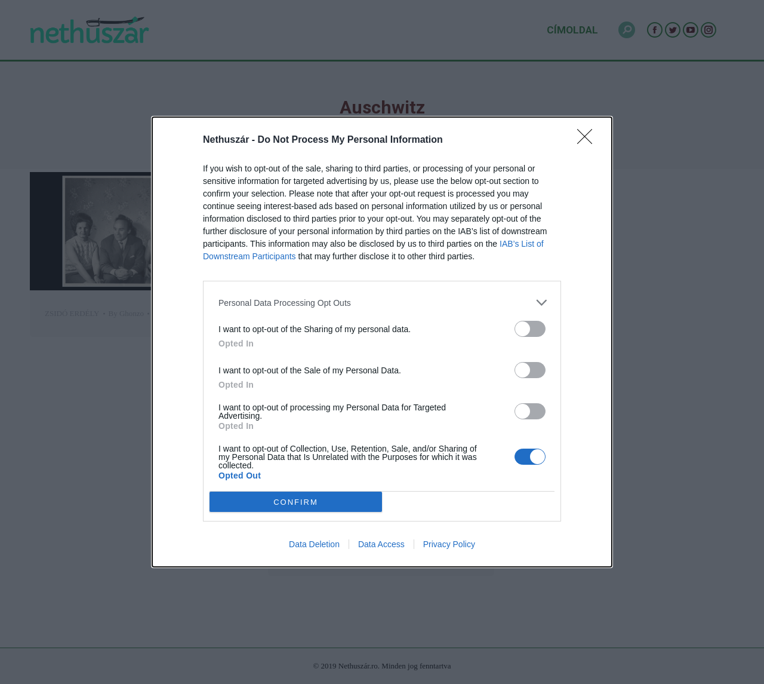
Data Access (381, 544)
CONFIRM (295, 501)
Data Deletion (314, 544)
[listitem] (382, 302)
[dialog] (382, 342)
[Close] (588, 140)
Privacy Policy (449, 544)
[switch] (530, 329)
